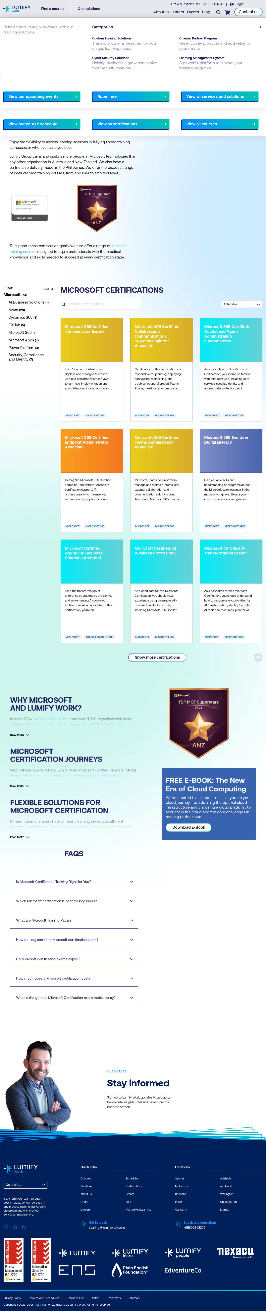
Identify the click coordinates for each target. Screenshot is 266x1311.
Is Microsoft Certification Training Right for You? (71, 881)
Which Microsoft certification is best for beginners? (71, 901)
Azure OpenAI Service (51, 718)
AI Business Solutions (99, 637)
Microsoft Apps (235, 526)
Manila (224, 1209)
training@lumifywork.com (107, 1227)
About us (161, 12)
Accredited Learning (138, 1209)
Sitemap (134, 1297)
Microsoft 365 (94, 415)
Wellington (227, 1193)
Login (239, 4)
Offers (178, 12)
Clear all (48, 288)
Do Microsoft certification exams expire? (71, 959)
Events (193, 12)
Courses (85, 1178)
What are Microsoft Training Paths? (71, 920)
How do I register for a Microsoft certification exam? (71, 939)
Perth (178, 1201)
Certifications (13, 38)
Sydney (180, 1178)
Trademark (114, 1297)
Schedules (132, 1178)
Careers (85, 1209)
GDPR (95, 1297)
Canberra (181, 1209)
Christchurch (228, 1201)
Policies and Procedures (44, 1297)
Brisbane (180, 1193)
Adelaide (225, 1178)
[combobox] (6, 1184)
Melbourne (182, 1185)
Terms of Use (75, 1297)
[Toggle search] (218, 12)
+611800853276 (212, 4)
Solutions (86, 1185)
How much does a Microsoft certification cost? (71, 978)
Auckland (226, 1185)
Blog (206, 12)
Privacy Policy (12, 1297)
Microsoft (73, 415)
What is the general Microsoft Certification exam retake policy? (71, 997)
